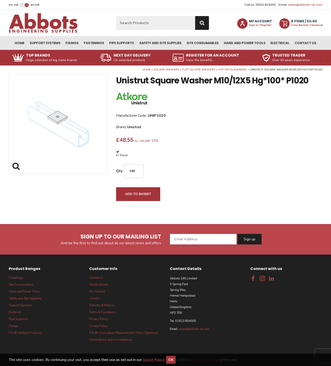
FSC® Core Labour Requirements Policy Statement (123, 333)
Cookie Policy (98, 326)
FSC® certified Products (25, 333)
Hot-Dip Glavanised (232, 69)
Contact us (305, 43)
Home (19, 43)
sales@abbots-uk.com (305, 5)
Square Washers (166, 69)
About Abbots (98, 285)
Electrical (280, 43)
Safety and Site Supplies (160, 43)
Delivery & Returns (102, 305)
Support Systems (45, 43)
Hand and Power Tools (244, 43)
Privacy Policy (98, 319)
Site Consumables (203, 43)
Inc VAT (13, 5)
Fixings (72, 43)
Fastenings (94, 43)
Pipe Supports (121, 43)
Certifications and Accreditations (111, 340)
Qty (119, 170)
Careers (94, 298)
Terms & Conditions (102, 312)
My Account (97, 291)
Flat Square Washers (198, 69)
